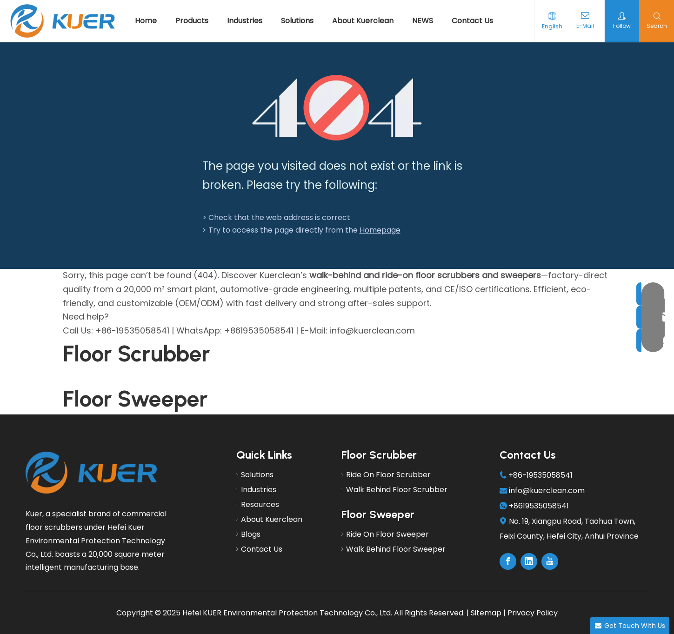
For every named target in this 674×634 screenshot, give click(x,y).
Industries (244, 20)
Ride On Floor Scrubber (388, 474)
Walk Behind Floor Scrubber (396, 489)
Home (146, 20)
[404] (337, 107)
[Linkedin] (529, 561)
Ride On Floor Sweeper (387, 534)
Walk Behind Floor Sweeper (396, 549)
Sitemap (486, 612)
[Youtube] (549, 561)
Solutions (297, 20)
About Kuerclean (363, 20)
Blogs (250, 534)
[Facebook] (508, 561)
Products (191, 20)
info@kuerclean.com (547, 490)
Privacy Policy (532, 612)
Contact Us (472, 20)
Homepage (380, 230)
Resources (260, 504)
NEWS (422, 20)
